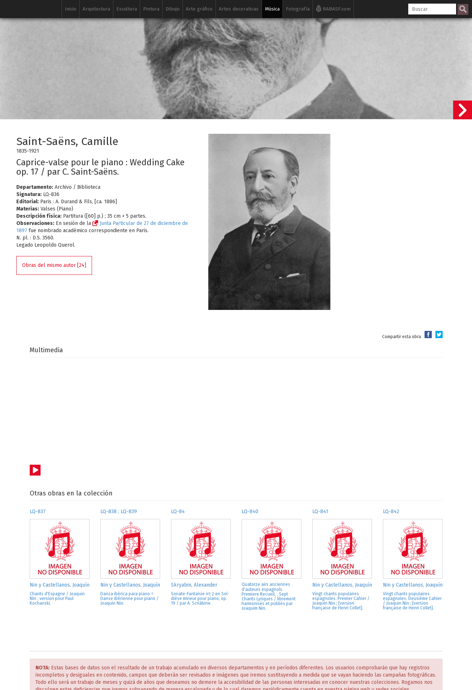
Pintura (151, 9)
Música (272, 9)
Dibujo (173, 9)
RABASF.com (333, 8)
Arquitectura (96, 9)
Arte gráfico (199, 9)
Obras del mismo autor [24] (54, 265)
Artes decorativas (239, 9)
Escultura (126, 9)
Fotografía (298, 9)
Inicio (70, 9)
